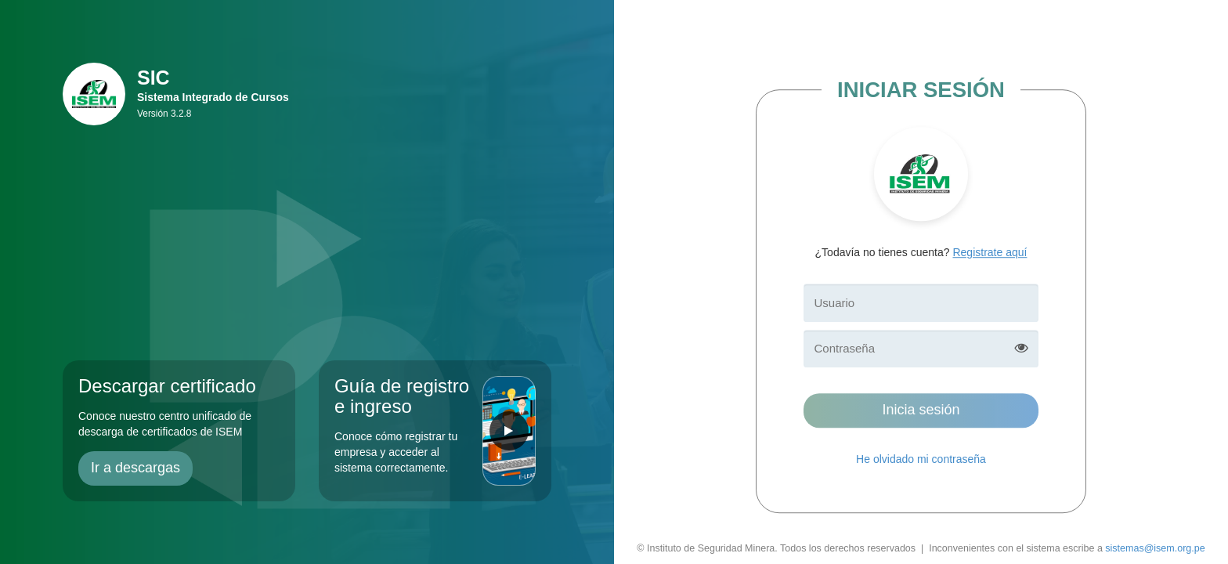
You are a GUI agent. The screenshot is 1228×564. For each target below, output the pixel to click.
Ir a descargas (135, 467)
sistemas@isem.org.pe (1155, 548)
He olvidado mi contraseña (921, 459)
